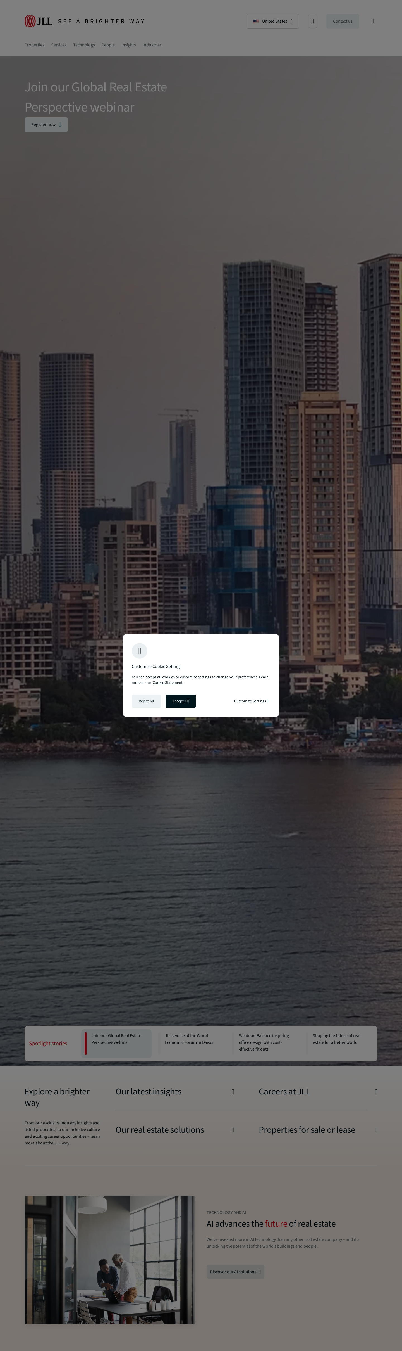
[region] (201, 675)
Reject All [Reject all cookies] (146, 701)
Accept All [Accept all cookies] (181, 701)
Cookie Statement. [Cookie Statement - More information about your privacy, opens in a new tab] (168, 683)
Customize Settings (251, 701)
